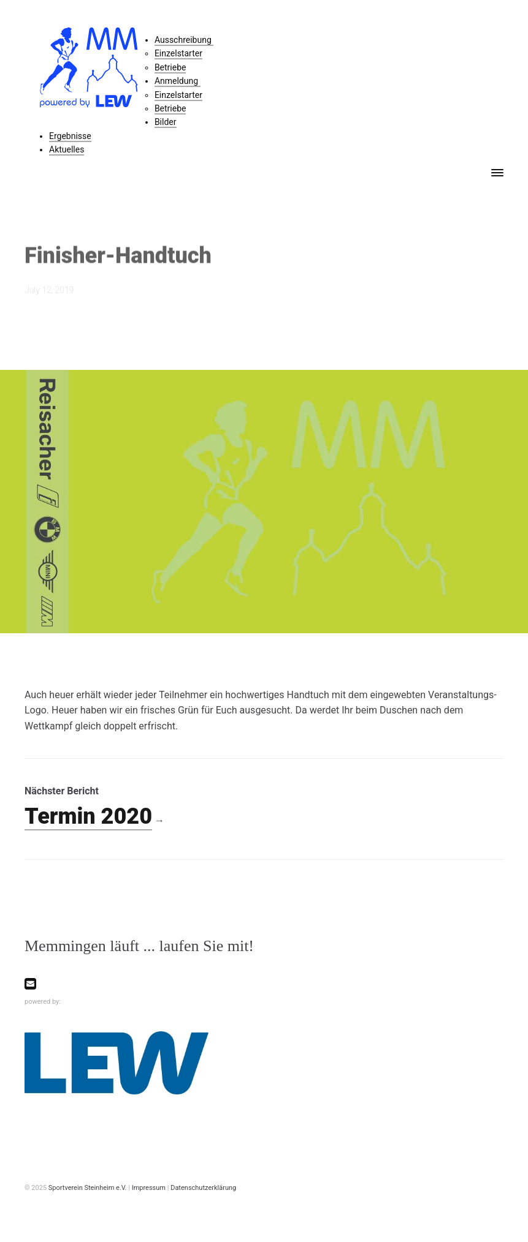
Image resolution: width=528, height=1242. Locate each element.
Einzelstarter (178, 53)
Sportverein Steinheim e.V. (87, 1188)
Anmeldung (178, 81)
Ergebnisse (70, 136)
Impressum (149, 1188)
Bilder (166, 122)
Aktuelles (66, 149)
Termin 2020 (88, 816)
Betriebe (170, 67)
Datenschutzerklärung (203, 1188)
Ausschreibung (184, 40)
